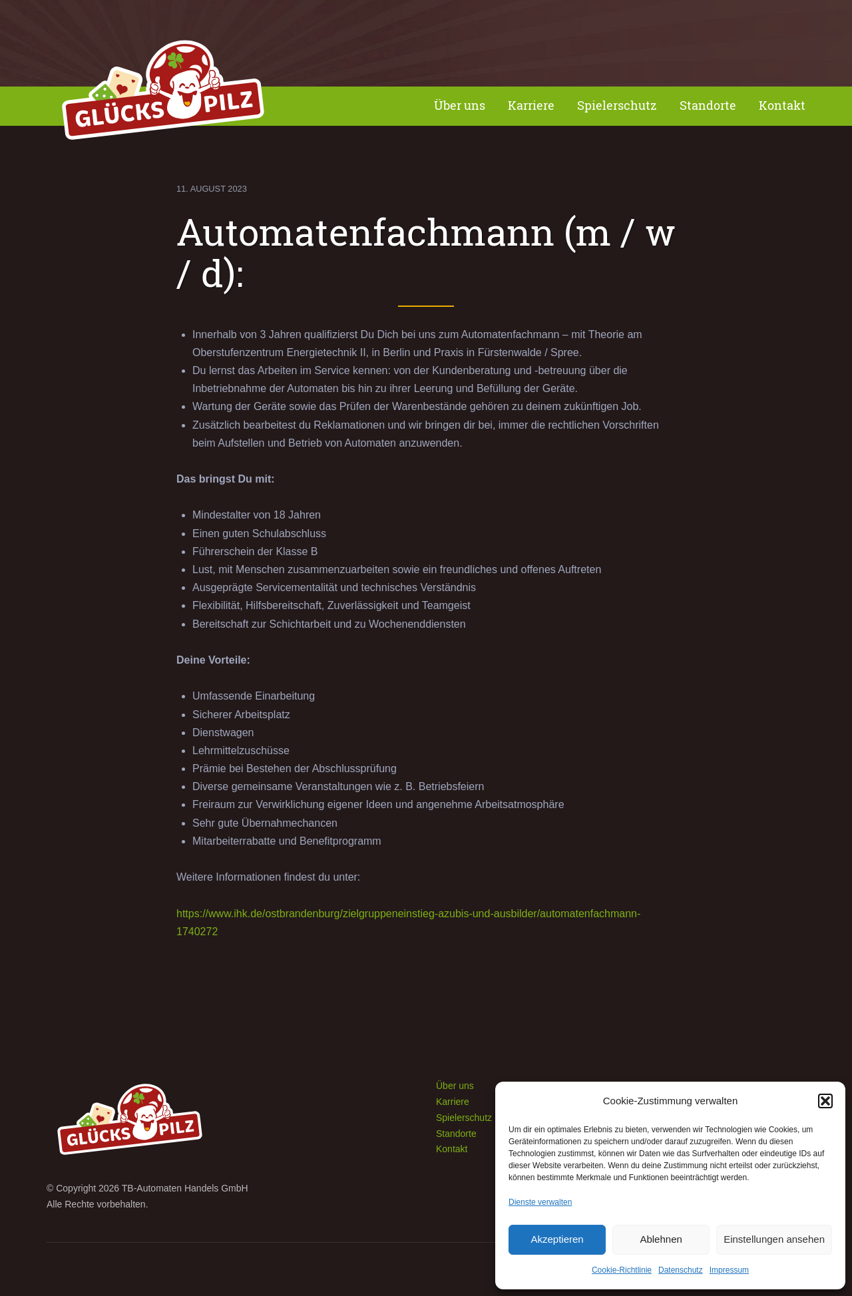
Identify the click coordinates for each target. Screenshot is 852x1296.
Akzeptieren (557, 1239)
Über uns (459, 105)
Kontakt (782, 105)
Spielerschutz (617, 105)
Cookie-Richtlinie (622, 1270)
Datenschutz (680, 1270)
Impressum (729, 1270)
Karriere (531, 105)
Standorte (708, 105)
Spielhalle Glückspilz (163, 93)
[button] (825, 1101)
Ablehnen (661, 1239)
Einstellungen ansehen (774, 1239)
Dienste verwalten (540, 1202)
